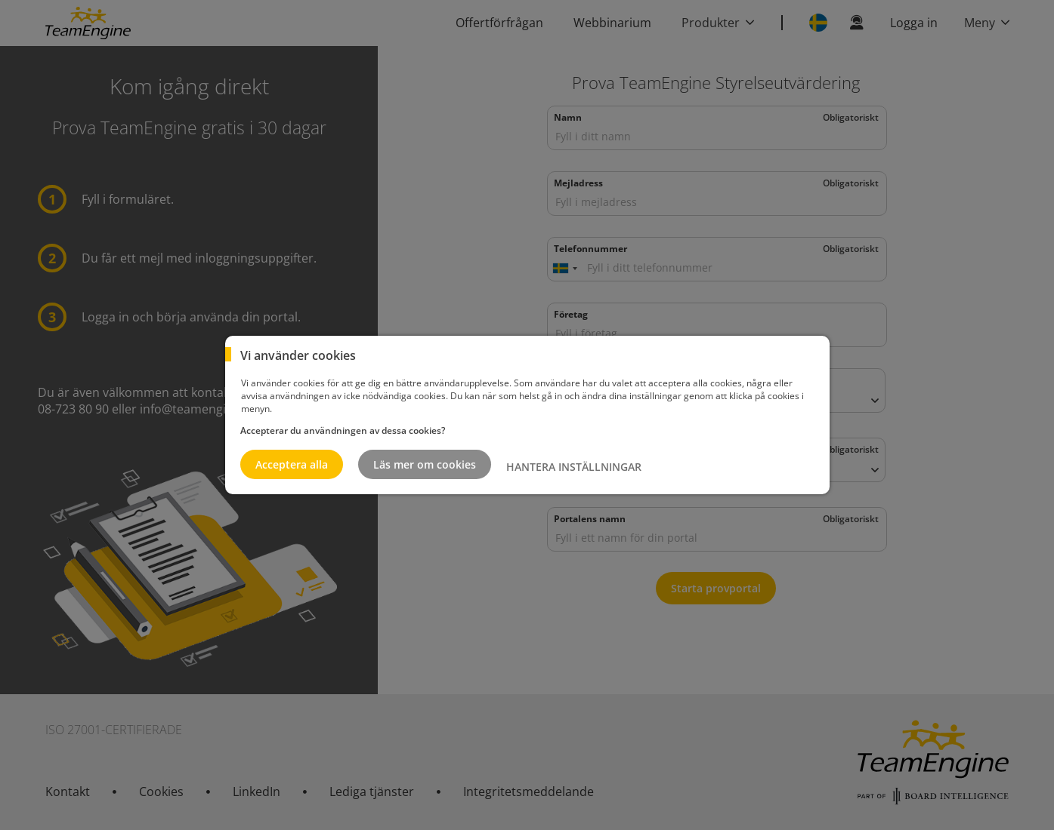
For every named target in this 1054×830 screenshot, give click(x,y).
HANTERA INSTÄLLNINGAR (573, 467)
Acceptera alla (291, 464)
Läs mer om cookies (424, 464)
